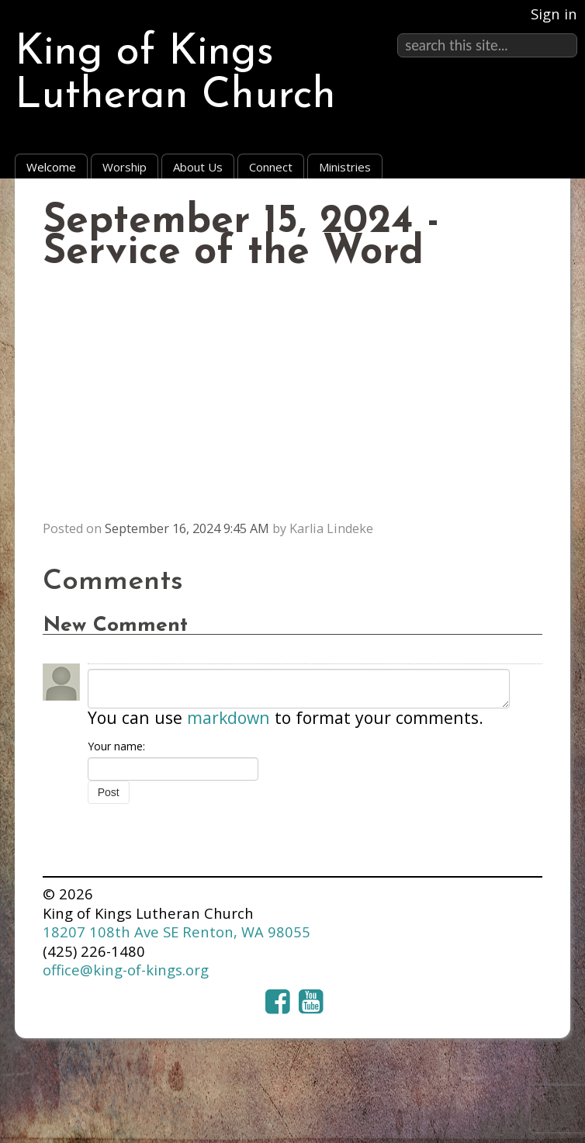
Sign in (554, 13)
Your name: (116, 746)
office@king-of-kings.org (126, 969)
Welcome (51, 167)
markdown (228, 717)
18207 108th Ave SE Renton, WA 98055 (176, 931)
